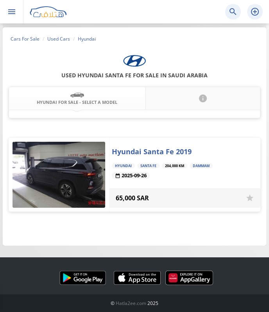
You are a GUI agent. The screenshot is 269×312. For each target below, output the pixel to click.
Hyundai (123, 166)
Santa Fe (148, 166)
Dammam (201, 166)
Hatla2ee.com (131, 303)
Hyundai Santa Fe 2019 (152, 151)
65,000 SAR (132, 198)
